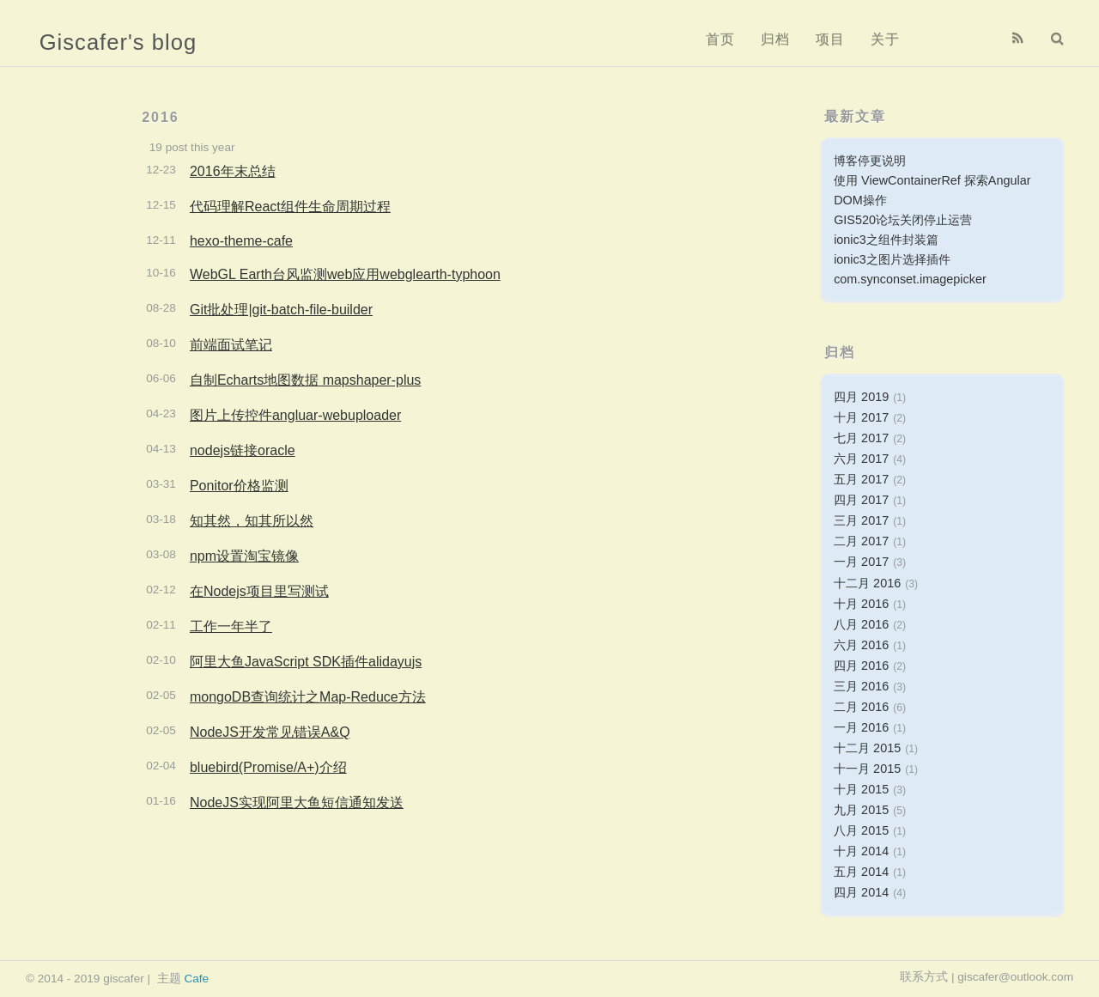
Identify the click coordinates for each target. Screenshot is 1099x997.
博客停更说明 (870, 160)
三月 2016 (861, 686)
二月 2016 (861, 707)
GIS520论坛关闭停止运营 (903, 220)
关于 (885, 39)
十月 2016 (861, 604)
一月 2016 (861, 727)
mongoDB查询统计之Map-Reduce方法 (308, 697)
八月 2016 (861, 624)
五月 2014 (861, 871)
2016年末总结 (233, 171)
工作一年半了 (231, 626)
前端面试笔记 (231, 344)
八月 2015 (861, 830)
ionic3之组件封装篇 (886, 239)
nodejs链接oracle (242, 450)
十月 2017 (861, 417)
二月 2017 (861, 541)
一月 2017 (861, 561)
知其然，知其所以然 (251, 521)
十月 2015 (861, 789)
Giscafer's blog (118, 42)
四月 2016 (861, 665)
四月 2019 (861, 397)
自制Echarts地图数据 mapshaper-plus (305, 380)
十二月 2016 (867, 583)
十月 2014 (861, 851)
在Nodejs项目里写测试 (259, 591)
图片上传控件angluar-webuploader (295, 415)
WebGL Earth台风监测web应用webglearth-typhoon (345, 274)
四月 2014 (861, 892)
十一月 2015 (867, 768)
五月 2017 (861, 479)
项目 (830, 39)
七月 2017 (861, 438)
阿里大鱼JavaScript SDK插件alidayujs (306, 661)
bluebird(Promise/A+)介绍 (268, 767)
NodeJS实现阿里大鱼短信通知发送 (297, 802)
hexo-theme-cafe (241, 241)
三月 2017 (861, 520)
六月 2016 (861, 645)
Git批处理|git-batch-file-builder (281, 309)
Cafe (196, 978)
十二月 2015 (867, 748)
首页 (720, 39)
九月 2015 (861, 810)
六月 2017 (861, 458)
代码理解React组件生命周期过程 (290, 206)
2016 (160, 117)
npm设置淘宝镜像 (244, 556)
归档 (775, 39)
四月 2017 (861, 500)
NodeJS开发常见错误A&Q (270, 732)
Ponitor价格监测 (239, 485)
